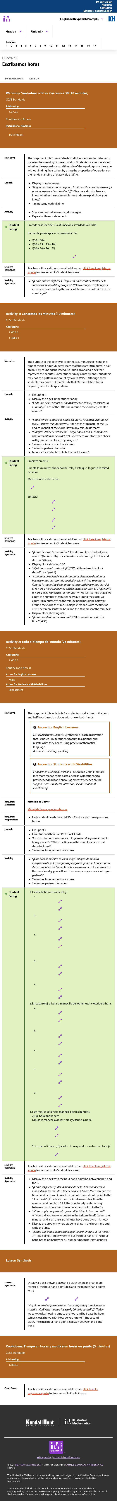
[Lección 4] (21, 46)
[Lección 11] (57, 46)
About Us (107, 4)
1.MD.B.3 (13, 332)
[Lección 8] (40, 46)
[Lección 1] (6, 46)
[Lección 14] (76, 46)
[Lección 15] (82, 46)
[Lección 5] (26, 46)
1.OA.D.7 (13, 111)
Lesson (34, 78)
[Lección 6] (30, 46)
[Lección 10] (51, 46)
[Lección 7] (35, 46)
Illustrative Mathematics (28, 1464)
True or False (16, 134)
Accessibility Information (66, 1457)
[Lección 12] (63, 46)
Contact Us (106, 7)
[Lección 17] (95, 46)
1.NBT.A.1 (14, 338)
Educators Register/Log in (97, 10)
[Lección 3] (16, 46)
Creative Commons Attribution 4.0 (84, 1464)
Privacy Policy (44, 1457)
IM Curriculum (104, 1)
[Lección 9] (45, 46)
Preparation (14, 78)
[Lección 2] (11, 46)
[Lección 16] (88, 46)
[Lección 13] (69, 46)
